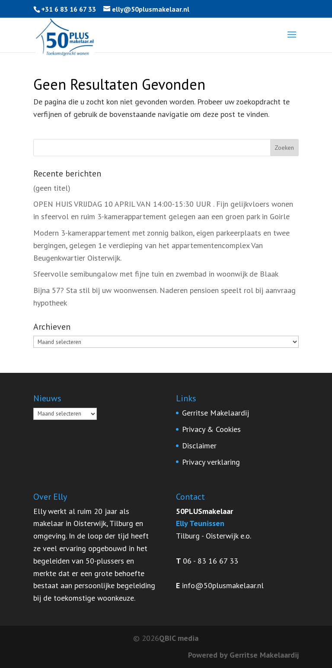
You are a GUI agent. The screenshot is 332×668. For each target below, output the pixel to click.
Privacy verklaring (211, 462)
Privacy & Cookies (211, 429)
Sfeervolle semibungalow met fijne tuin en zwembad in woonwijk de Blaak (155, 274)
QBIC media (178, 638)
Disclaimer (199, 446)
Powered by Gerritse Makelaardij (243, 655)
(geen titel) (51, 188)
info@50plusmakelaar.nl (223, 585)
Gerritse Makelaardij (215, 413)
